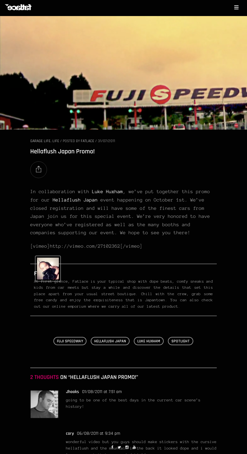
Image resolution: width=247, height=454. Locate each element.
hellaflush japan (110, 341)
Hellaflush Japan (75, 199)
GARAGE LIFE (40, 141)
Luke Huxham (107, 191)
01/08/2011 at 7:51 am (102, 392)
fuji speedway (70, 341)
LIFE (55, 141)
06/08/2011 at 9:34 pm (98, 433)
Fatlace (87, 141)
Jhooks (72, 392)
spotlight (180, 341)
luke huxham (148, 341)
